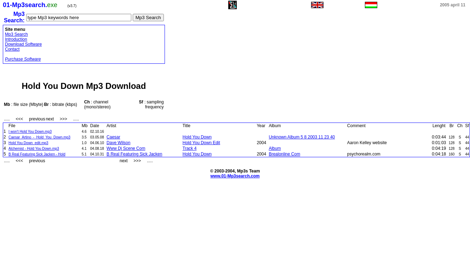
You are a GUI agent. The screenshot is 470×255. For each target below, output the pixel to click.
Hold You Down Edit (201, 142)
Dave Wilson (118, 142)
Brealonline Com (284, 154)
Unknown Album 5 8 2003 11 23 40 (302, 137)
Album (275, 148)
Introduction (16, 39)
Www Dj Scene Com (126, 148)
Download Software (23, 44)
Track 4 (190, 148)
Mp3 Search (16, 34)
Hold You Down (197, 137)
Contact (12, 49)
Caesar (113, 137)
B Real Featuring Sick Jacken (134, 154)
